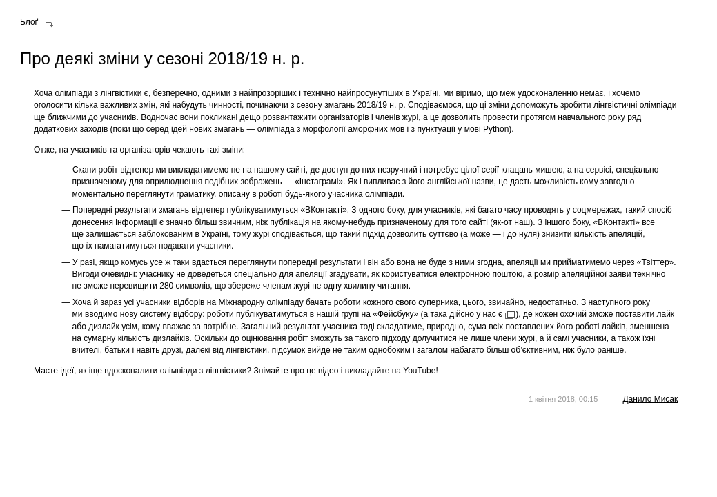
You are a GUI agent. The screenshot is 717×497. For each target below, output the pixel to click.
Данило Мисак (650, 399)
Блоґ (29, 22)
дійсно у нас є (475, 314)
